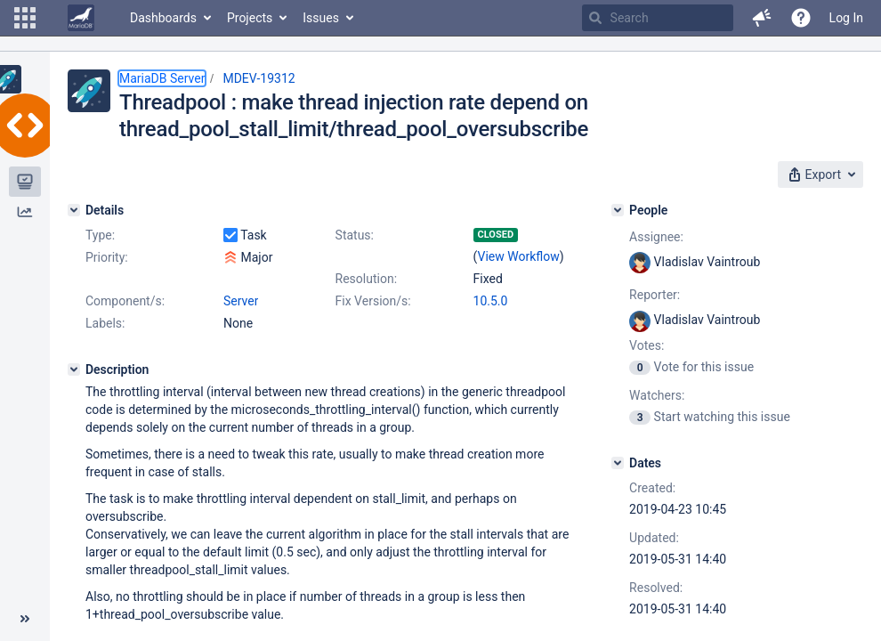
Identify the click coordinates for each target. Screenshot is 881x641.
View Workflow (519, 256)
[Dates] (617, 463)
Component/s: (125, 301)
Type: (100, 235)
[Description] (74, 369)
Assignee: (656, 237)
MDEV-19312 (258, 78)
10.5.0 (490, 301)
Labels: (105, 323)
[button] (25, 18)
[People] (617, 210)
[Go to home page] (81, 18)
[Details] (74, 210)
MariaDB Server (162, 78)
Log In (846, 18)
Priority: (106, 257)
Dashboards (163, 18)
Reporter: (654, 295)
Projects (249, 18)
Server (240, 301)
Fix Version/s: (373, 301)
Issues (321, 18)
